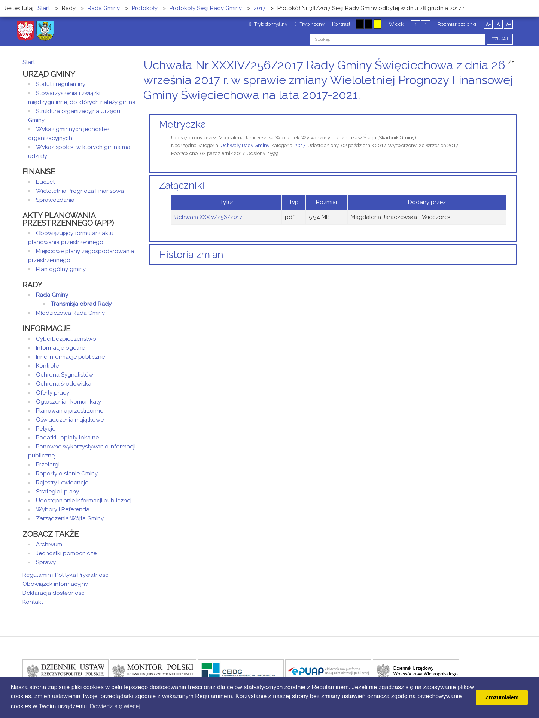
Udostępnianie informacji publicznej (83, 500)
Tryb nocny (310, 24)
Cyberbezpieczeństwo (66, 338)
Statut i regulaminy (60, 84)
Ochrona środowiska (63, 383)
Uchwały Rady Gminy (245, 145)
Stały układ (415, 24)
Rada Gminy (52, 295)
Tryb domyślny (268, 24)
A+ (508, 24)
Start (28, 62)
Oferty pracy (52, 392)
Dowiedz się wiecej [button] (115, 706)
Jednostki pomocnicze (66, 553)
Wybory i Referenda (62, 509)
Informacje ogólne (60, 347)
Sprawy (46, 562)
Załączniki (181, 185)
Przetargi (48, 464)
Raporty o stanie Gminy (67, 473)
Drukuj (505, 109)
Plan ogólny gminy (61, 269)
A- (488, 24)
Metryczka (182, 124)
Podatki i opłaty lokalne (67, 437)
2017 (300, 145)
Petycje (45, 428)
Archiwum (49, 544)
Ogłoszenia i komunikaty (68, 401)
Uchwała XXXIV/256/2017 (208, 217)
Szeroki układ (425, 24)
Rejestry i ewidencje (62, 482)
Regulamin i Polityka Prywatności (66, 575)
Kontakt (32, 602)
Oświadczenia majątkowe (70, 419)
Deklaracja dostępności (54, 593)
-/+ (510, 61)
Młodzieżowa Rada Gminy (70, 313)
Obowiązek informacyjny (55, 584)
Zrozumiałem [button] (502, 697)
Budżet (45, 182)
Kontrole (47, 365)
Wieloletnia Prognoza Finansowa (80, 191)
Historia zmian (191, 254)
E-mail (514, 109)
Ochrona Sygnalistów (64, 374)
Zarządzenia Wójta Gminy (70, 518)
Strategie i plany (57, 491)
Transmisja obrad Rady (81, 304)
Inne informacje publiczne (70, 356)
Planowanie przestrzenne (69, 410)
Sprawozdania (55, 200)
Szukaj (499, 39)
